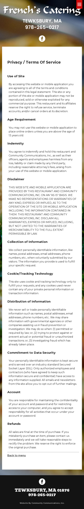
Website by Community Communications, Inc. (42, 503)
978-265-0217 (42, 27)
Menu (79, 4)
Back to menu (16, 455)
